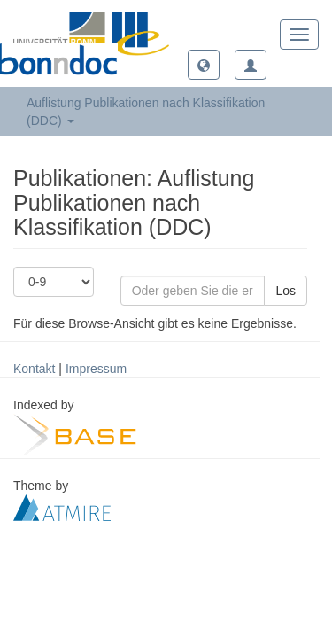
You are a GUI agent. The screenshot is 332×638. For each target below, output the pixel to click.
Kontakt (34, 369)
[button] (204, 65)
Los (285, 291)
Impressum (96, 369)
